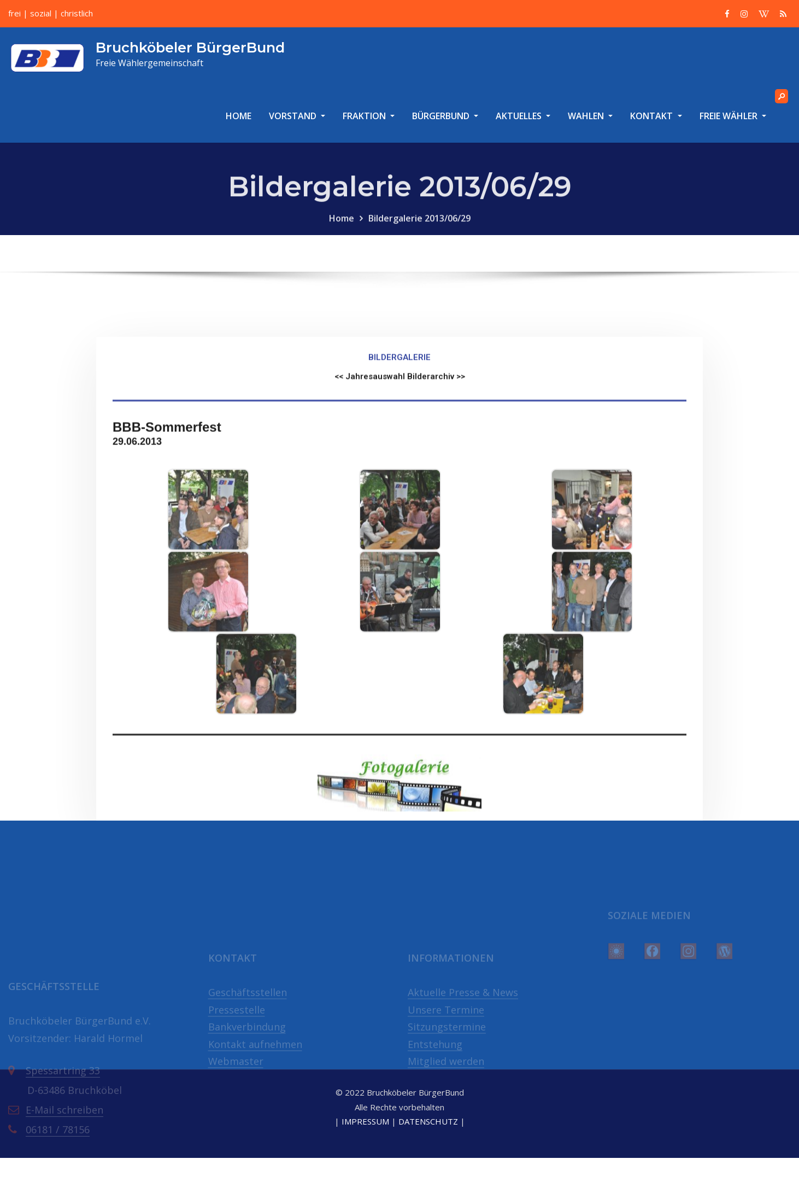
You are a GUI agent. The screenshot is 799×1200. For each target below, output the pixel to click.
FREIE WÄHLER (733, 116)
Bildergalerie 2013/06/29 (419, 229)
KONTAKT (656, 116)
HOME (238, 116)
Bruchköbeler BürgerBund (190, 47)
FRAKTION (369, 116)
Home (341, 229)
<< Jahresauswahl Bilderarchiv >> (399, 476)
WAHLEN (590, 116)
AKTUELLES (523, 116)
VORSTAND (297, 116)
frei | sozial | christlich (50, 13)
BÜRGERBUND (445, 116)
